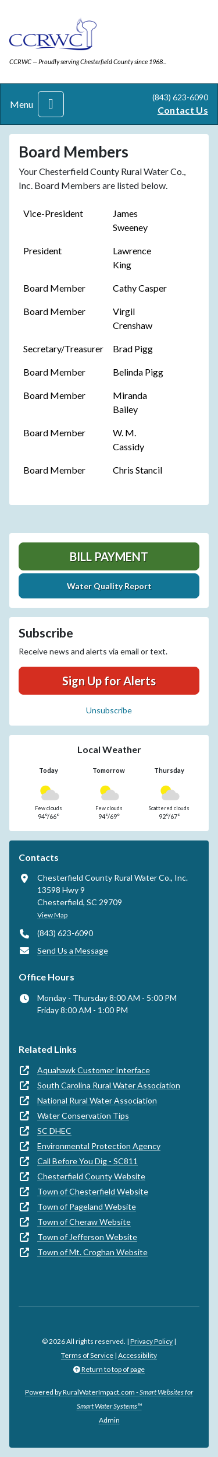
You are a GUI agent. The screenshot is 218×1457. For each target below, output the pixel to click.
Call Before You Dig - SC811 (87, 1161)
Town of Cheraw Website (84, 1222)
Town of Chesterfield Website (92, 1191)
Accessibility (137, 1355)
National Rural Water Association (97, 1100)
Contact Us (183, 109)
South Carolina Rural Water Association (108, 1085)
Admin (109, 1420)
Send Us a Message (72, 950)
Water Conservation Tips (83, 1115)
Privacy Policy (151, 1341)
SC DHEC (54, 1131)
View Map (52, 914)
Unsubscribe (109, 710)
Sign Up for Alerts (109, 681)
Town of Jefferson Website (87, 1237)
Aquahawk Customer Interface (93, 1070)
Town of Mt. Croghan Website (92, 1252)
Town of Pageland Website (86, 1206)
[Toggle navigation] (51, 104)
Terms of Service (87, 1355)
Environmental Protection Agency (98, 1146)
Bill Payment (109, 556)
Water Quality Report (109, 586)
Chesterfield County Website (91, 1176)
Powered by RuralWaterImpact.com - (109, 1399)
